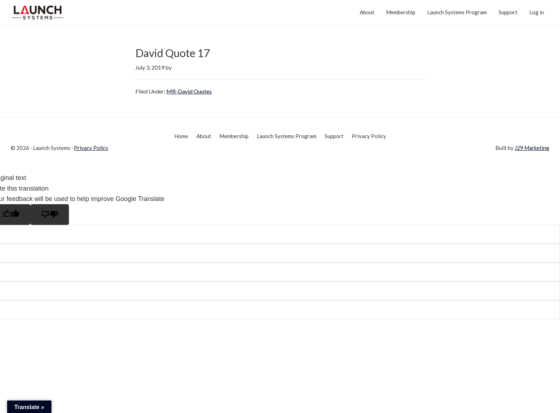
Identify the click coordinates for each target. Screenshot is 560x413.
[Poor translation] (49, 214)
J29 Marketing (532, 148)
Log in (536, 12)
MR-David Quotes (189, 91)
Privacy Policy (91, 148)
